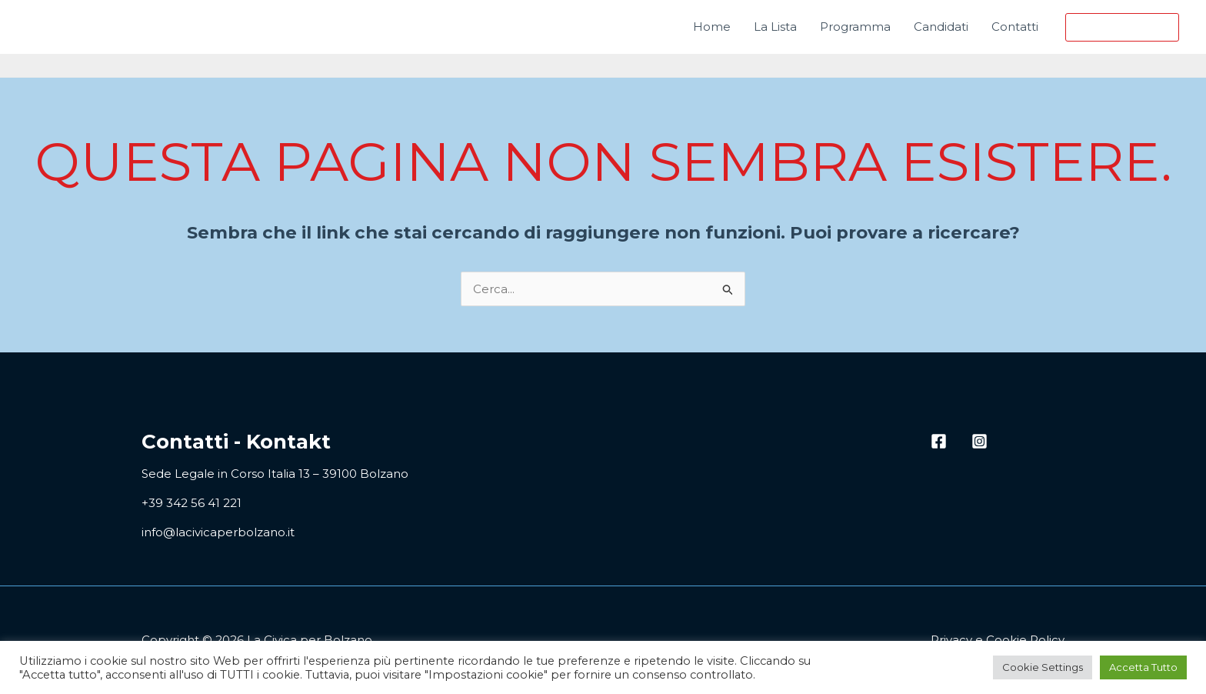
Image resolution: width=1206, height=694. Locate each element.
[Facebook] (939, 441)
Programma (855, 26)
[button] (1122, 27)
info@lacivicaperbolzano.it (218, 532)
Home (712, 26)
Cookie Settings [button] (1042, 667)
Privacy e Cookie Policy (997, 639)
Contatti (1014, 26)
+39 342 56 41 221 (192, 502)
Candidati (941, 26)
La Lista (775, 26)
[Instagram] (979, 441)
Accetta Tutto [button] (1143, 667)
